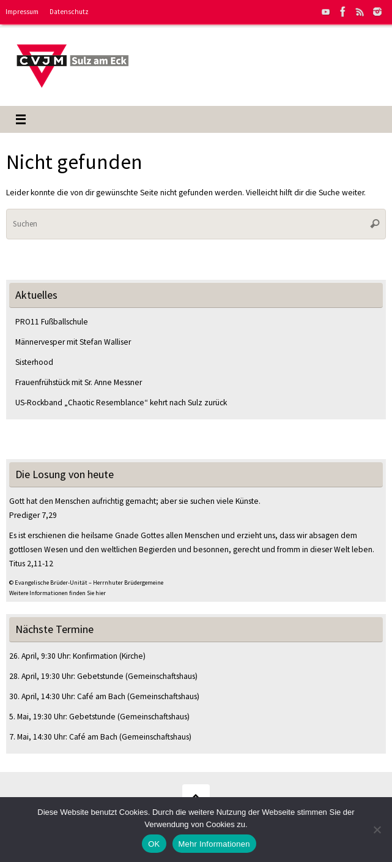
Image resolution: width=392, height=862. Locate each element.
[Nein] (377, 829)
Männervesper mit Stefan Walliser (73, 342)
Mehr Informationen (214, 844)
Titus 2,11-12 (31, 563)
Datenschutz (69, 11)
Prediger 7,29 (33, 515)
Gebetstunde (100, 676)
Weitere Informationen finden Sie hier (57, 593)
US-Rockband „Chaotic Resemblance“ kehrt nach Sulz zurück (121, 402)
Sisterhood (34, 362)
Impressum (22, 11)
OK (154, 844)
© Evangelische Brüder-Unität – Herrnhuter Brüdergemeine (86, 583)
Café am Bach (101, 696)
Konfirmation (95, 656)
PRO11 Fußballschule (51, 322)
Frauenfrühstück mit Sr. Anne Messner (79, 382)
